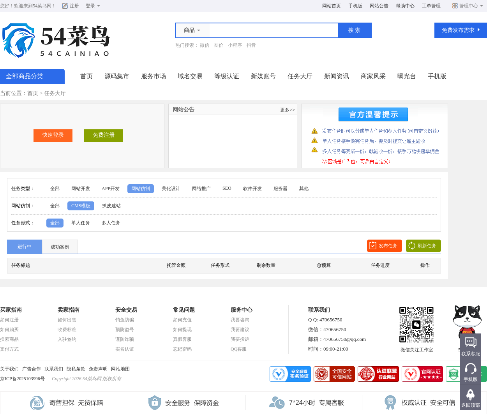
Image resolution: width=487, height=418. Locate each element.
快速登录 (53, 135)
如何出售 (67, 320)
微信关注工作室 (416, 347)
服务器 (280, 188)
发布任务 (388, 246)
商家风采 (373, 76)
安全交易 (126, 310)
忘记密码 (182, 349)
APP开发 (111, 188)
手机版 (355, 6)
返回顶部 (470, 405)
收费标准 (67, 329)
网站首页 (331, 6)
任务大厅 (300, 76)
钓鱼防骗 (124, 320)
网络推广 (201, 188)
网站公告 (379, 6)
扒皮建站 (111, 205)
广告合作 (31, 369)
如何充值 (182, 320)
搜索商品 (9, 339)
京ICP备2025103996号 (22, 378)
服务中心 (241, 310)
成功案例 (60, 247)
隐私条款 (76, 369)
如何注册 (9, 320)
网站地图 (120, 369)
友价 (218, 45)
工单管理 (431, 6)
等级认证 (226, 76)
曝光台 (406, 76)
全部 (55, 188)
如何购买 (9, 329)
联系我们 (53, 369)
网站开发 (80, 188)
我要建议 (240, 329)
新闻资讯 (336, 76)
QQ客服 (239, 349)
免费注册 (104, 135)
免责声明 (98, 369)
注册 (74, 6)
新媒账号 (263, 76)
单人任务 (80, 223)
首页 (86, 76)
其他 (304, 188)
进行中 (25, 246)
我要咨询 (240, 320)
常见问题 (184, 310)
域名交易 (190, 76)
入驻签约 (67, 339)
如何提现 (182, 329)
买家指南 (11, 310)
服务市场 (153, 76)
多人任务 (111, 223)
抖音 (251, 45)
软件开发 (252, 188)
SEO (226, 188)
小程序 (235, 45)
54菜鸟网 (42, 6)
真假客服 (182, 339)
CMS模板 (80, 205)
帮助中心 (405, 6)
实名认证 (124, 349)
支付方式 (9, 349)
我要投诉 (240, 339)
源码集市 (116, 76)
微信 (204, 45)
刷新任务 (427, 246)
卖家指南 (68, 310)
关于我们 (9, 369)
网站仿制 (140, 188)
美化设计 (171, 188)
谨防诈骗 (124, 339)
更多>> (287, 110)
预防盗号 (124, 329)
